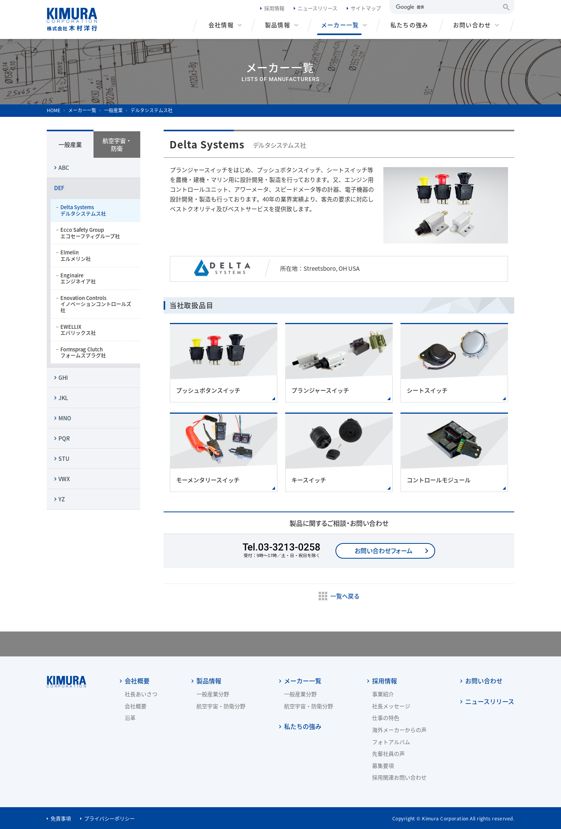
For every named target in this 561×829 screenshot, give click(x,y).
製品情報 (208, 680)
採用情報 (274, 8)
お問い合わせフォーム (384, 550)
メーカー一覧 (302, 680)
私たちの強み (302, 725)
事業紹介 (383, 694)
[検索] (447, 7)
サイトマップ (366, 8)
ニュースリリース (317, 8)
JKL (63, 398)
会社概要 (137, 680)
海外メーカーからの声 (399, 730)
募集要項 (383, 765)
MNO (64, 418)
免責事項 (61, 818)
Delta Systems (96, 210)
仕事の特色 (385, 717)
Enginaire (96, 278)
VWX (64, 479)
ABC (63, 167)
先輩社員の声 (388, 753)
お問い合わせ (484, 680)
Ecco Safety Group (96, 233)
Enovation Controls (96, 304)
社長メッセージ (391, 706)
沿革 (130, 717)
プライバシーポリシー (109, 818)
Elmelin (96, 255)
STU (63, 458)
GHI (63, 377)
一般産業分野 (212, 694)
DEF (59, 188)
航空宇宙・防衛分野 (220, 706)
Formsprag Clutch (96, 352)
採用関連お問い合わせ (399, 777)
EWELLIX (96, 330)
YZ (61, 499)
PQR (64, 438)
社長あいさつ (141, 694)
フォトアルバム (391, 742)
